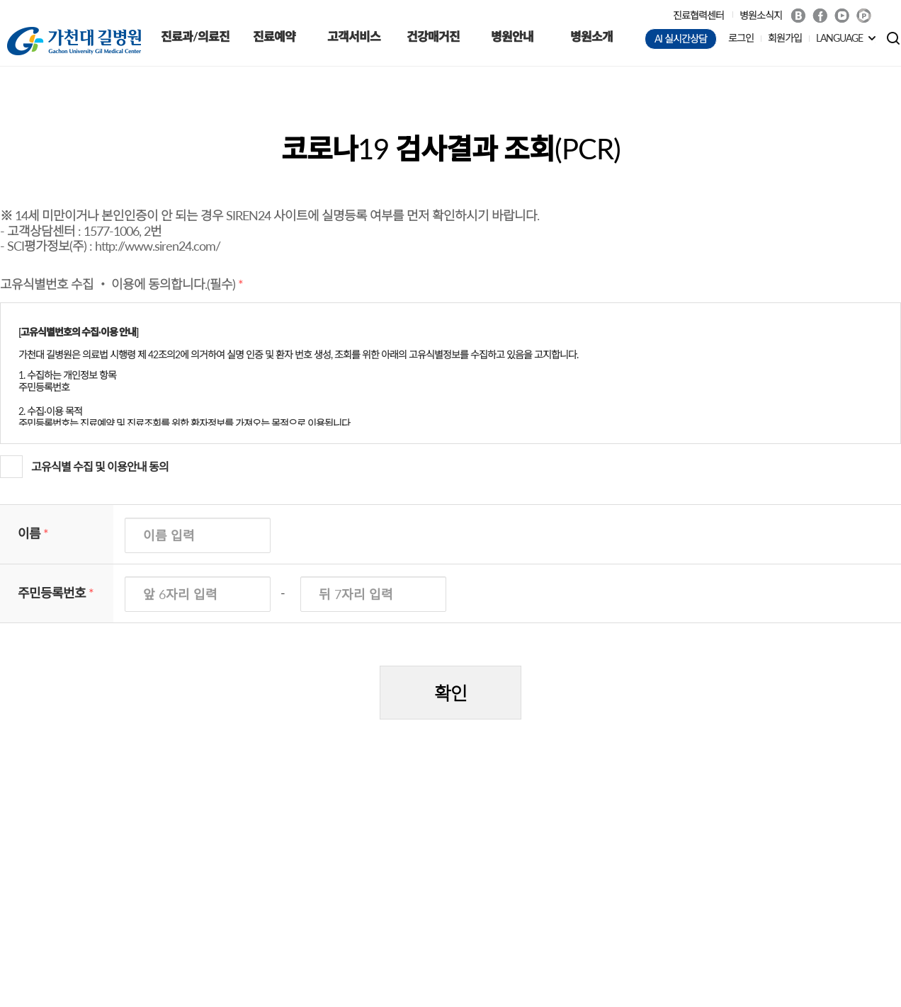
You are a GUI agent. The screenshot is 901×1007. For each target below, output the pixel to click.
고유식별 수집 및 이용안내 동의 (100, 466)
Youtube (841, 15)
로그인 (741, 38)
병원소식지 (761, 15)
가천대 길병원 (74, 41)
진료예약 (274, 36)
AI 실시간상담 (680, 39)
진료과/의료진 (195, 36)
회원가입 (785, 38)
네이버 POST (863, 16)
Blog (797, 15)
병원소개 (591, 36)
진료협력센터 (698, 15)
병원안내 (512, 36)
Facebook (819, 15)
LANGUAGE (839, 38)
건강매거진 (433, 36)
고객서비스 (353, 36)
